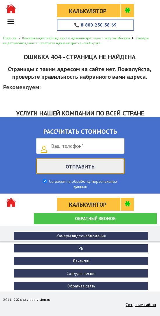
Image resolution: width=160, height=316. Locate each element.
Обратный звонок (95, 218)
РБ (81, 248)
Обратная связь (81, 286)
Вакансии (81, 261)
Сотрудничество (81, 273)
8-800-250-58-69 (95, 25)
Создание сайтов (141, 304)
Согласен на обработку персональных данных (82, 184)
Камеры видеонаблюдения (81, 235)
